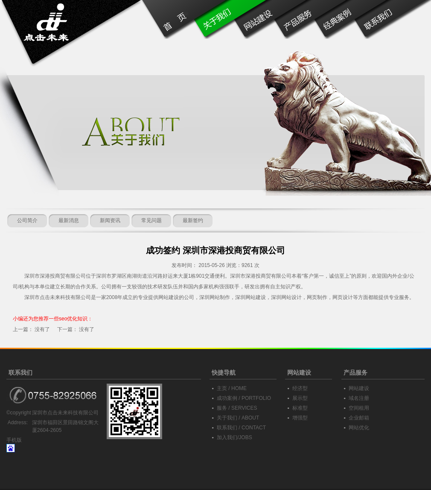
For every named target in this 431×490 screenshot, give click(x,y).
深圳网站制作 (214, 297)
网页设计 (342, 297)
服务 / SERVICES (237, 408)
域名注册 (359, 398)
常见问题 (151, 220)
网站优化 (359, 428)
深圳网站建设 (250, 297)
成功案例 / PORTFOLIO (244, 398)
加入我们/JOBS (234, 437)
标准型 (300, 408)
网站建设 (359, 388)
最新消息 (68, 220)
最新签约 (193, 220)
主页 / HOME (232, 388)
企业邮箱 (359, 418)
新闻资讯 (110, 220)
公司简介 (27, 220)
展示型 (300, 398)
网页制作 (317, 297)
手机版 (14, 440)
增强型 (300, 418)
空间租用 (359, 408)
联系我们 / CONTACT (241, 428)
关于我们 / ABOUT (238, 418)
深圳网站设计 (286, 297)
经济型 (300, 388)
